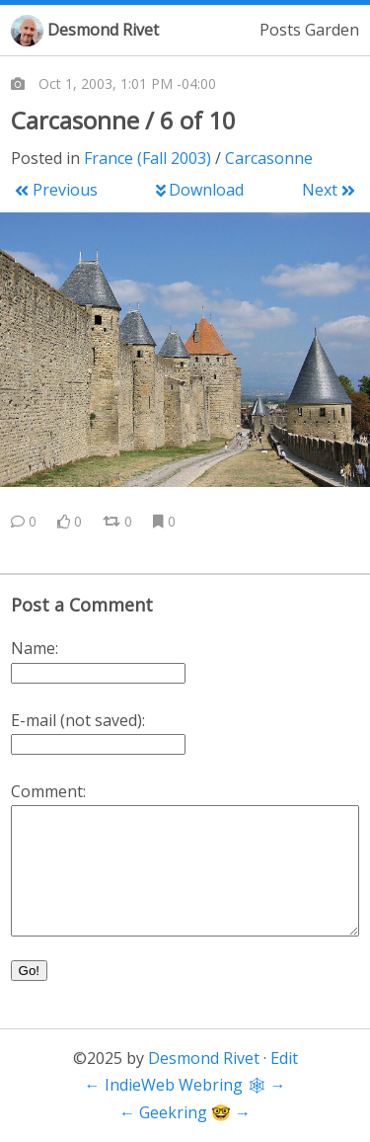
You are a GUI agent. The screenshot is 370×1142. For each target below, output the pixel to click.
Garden (332, 30)
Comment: (48, 791)
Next (328, 190)
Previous (56, 190)
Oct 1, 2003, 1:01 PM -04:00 (127, 83)
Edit (284, 1058)
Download (200, 190)
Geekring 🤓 (185, 1112)
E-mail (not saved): (78, 720)
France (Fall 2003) (147, 158)
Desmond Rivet (103, 30)
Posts (280, 30)
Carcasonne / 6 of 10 (123, 120)
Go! (29, 970)
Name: (34, 648)
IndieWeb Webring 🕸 (185, 1085)
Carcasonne (269, 158)
